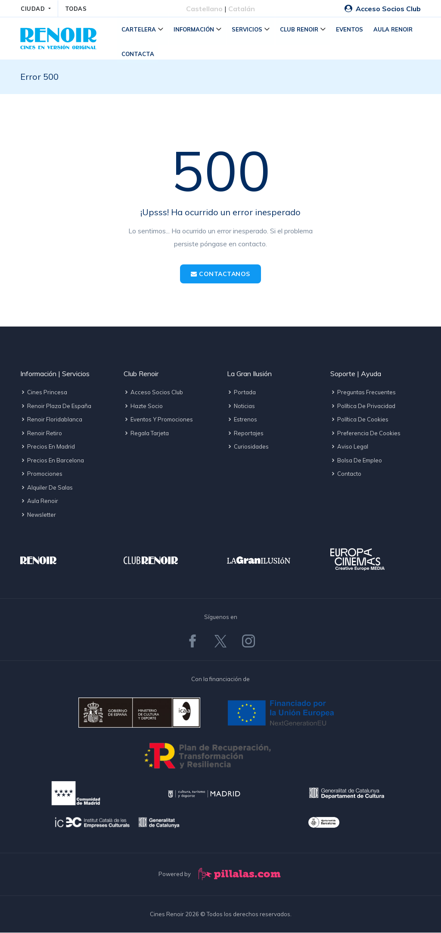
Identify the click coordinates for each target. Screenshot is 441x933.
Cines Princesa (43, 393)
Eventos (350, 29)
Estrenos (242, 420)
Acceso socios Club (153, 393)
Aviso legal (349, 447)
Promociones (41, 474)
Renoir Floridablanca (51, 420)
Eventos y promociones (158, 420)
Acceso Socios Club (383, 8)
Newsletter (38, 515)
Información (194, 29)
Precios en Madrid (47, 447)
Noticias (241, 406)
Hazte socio (143, 406)
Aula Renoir (393, 29)
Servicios (248, 29)
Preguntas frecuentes (363, 393)
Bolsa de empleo (356, 460)
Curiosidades (248, 447)
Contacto (345, 474)
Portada (241, 393)
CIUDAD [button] (34, 8)
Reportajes (245, 433)
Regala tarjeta (146, 433)
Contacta (138, 54)
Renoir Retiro (41, 433)
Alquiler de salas (46, 487)
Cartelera (139, 29)
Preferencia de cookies (365, 433)
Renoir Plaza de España (55, 406)
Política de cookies (359, 420)
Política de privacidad (362, 406)
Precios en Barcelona (52, 460)
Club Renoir (300, 29)
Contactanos (220, 274)
